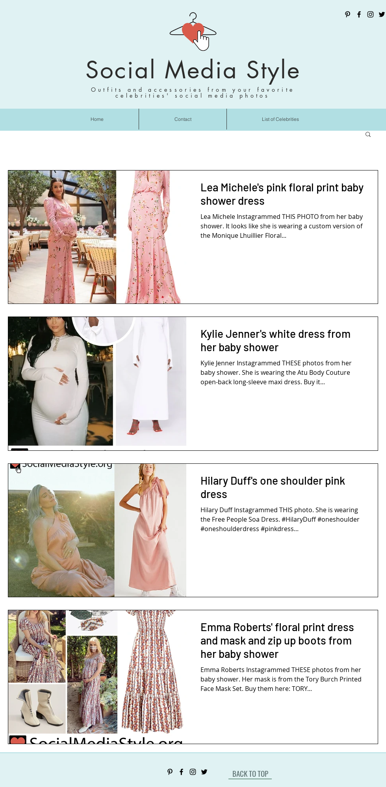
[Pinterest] (347, 14)
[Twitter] (382, 14)
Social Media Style (193, 69)
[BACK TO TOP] (250, 773)
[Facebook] (359, 14)
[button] (368, 135)
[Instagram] (370, 14)
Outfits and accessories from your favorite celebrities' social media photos (193, 92)
